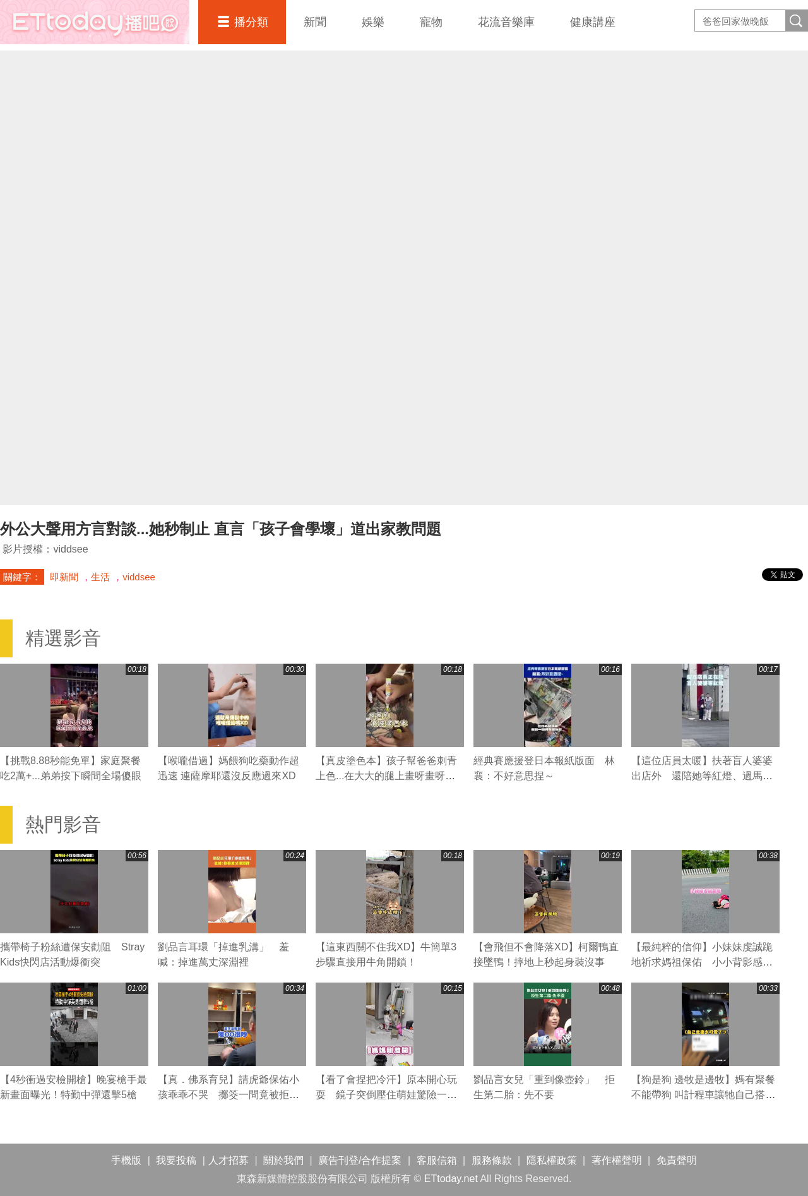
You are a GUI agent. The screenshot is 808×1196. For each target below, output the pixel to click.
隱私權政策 (551, 1160)
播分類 (251, 22)
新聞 (315, 22)
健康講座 (592, 22)
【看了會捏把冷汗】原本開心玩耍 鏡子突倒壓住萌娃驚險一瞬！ (386, 1094)
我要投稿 (176, 1160)
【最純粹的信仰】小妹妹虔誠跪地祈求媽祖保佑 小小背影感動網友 (702, 962)
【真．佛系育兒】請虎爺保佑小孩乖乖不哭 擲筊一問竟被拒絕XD (228, 1094)
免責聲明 (676, 1160)
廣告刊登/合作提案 (359, 1160)
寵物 (431, 22)
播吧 (94, 22)
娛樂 (373, 22)
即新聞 (64, 576)
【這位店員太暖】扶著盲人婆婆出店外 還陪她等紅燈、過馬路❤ (702, 775)
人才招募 (228, 1160)
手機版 (126, 1160)
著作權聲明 (616, 1160)
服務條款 (492, 1160)
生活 (100, 576)
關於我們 (283, 1160)
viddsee (138, 576)
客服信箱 (437, 1160)
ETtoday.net (451, 1178)
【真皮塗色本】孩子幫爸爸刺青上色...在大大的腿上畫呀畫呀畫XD (386, 775)
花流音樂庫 (506, 22)
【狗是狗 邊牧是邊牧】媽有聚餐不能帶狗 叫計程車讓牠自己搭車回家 (703, 1094)
